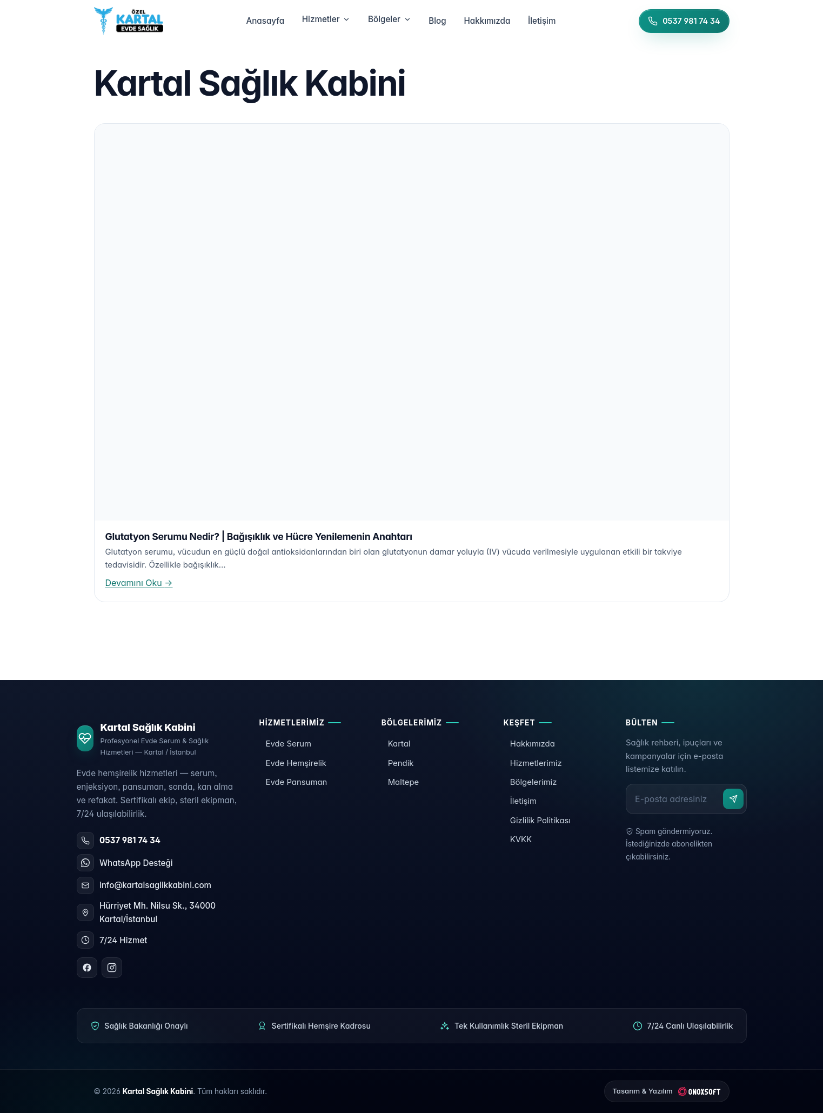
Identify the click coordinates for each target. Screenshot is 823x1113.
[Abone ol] (733, 799)
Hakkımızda (532, 744)
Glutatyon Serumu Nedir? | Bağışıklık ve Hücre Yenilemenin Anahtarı (258, 536)
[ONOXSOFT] (667, 1091)
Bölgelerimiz (533, 782)
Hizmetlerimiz (536, 763)
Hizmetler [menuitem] (326, 19)
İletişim (523, 801)
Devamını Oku (139, 582)
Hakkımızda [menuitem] (487, 21)
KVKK (521, 839)
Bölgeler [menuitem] (389, 19)
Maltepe (403, 782)
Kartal (399, 744)
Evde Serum (288, 744)
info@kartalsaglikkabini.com (155, 885)
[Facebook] (87, 967)
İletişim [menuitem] (542, 21)
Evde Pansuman (296, 782)
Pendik (401, 763)
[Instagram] (112, 967)
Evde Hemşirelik (295, 763)
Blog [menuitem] (437, 21)
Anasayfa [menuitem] (265, 21)
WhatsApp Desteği (136, 863)
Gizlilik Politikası (540, 820)
